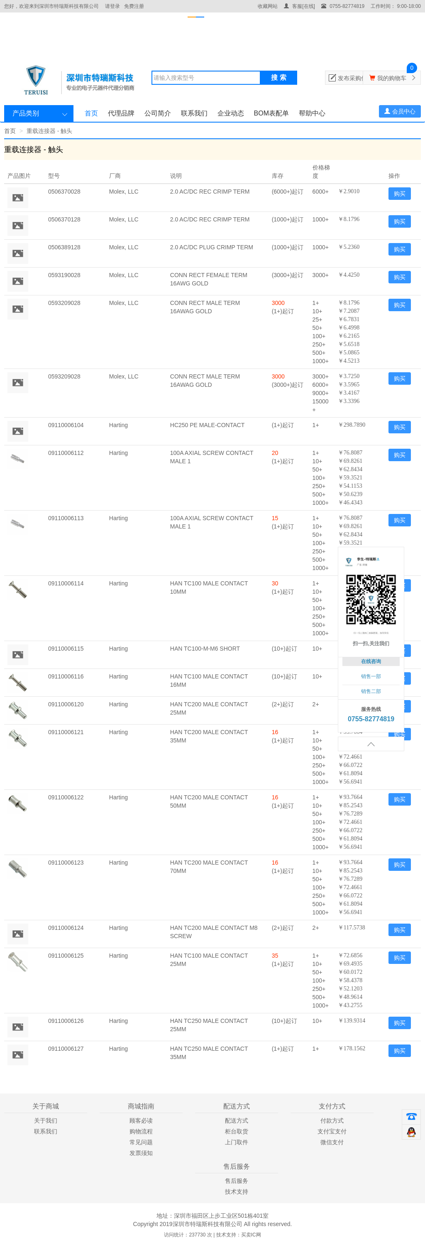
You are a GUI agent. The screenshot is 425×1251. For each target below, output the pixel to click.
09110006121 (66, 732)
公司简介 (157, 113)
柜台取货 (236, 1131)
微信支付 (332, 1142)
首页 (91, 113)
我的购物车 (391, 78)
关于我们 (45, 1120)
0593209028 (64, 303)
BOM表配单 (271, 113)
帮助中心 (312, 113)
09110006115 (66, 648)
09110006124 (66, 927)
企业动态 (230, 113)
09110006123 (66, 862)
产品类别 (25, 113)
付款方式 (332, 1120)
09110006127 (66, 1048)
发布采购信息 (355, 78)
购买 (399, 193)
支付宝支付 (332, 1131)
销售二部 (371, 691)
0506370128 (64, 219)
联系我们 (194, 113)
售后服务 (236, 1180)
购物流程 (141, 1131)
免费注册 (134, 6)
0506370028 (64, 191)
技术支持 (236, 1191)
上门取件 (236, 1142)
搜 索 (278, 77)
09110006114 (66, 583)
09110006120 (66, 704)
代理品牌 (121, 113)
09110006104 (66, 425)
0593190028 (64, 275)
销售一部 (371, 676)
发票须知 (141, 1153)
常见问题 (141, 1142)
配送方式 (236, 1120)
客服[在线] (299, 6)
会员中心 (399, 111)
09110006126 (66, 1021)
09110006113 (66, 518)
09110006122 (66, 797)
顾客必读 (141, 1120)
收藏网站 (268, 6)
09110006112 (66, 453)
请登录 (112, 6)
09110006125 (66, 955)
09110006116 (66, 676)
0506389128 (64, 247)
